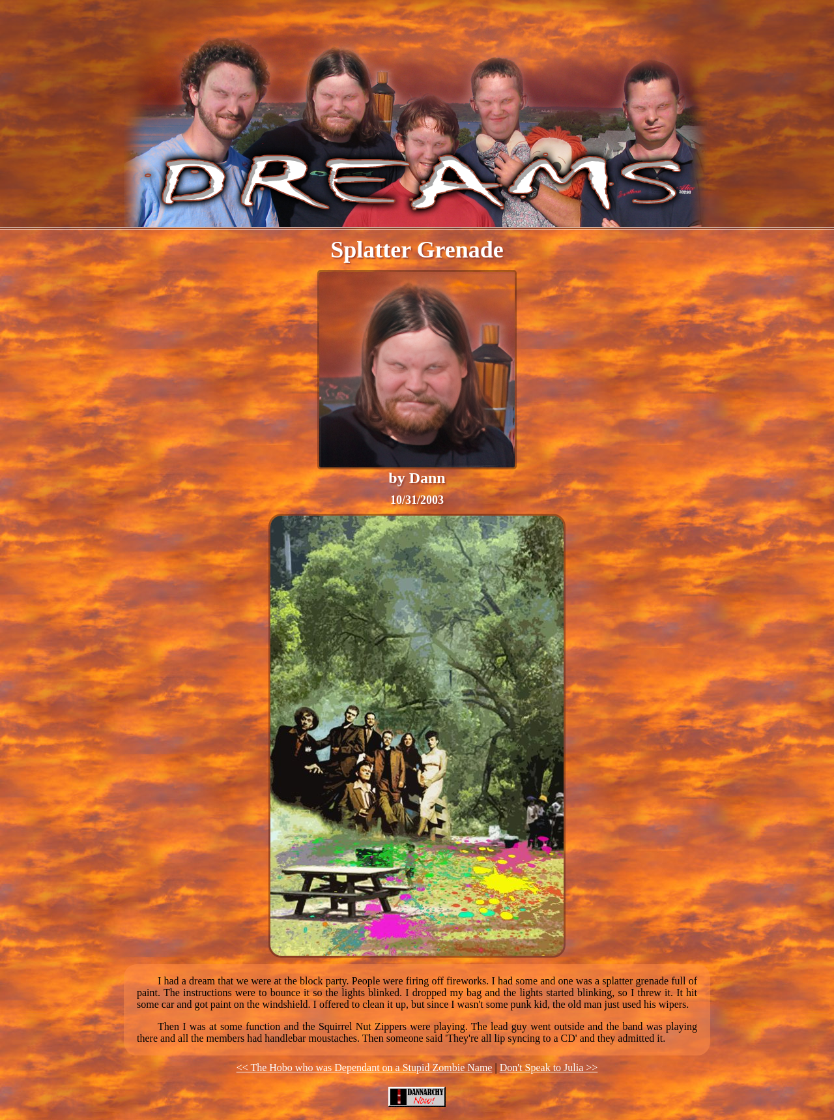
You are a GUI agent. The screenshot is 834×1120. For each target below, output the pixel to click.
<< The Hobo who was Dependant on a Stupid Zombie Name (365, 1067)
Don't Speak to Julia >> (549, 1067)
